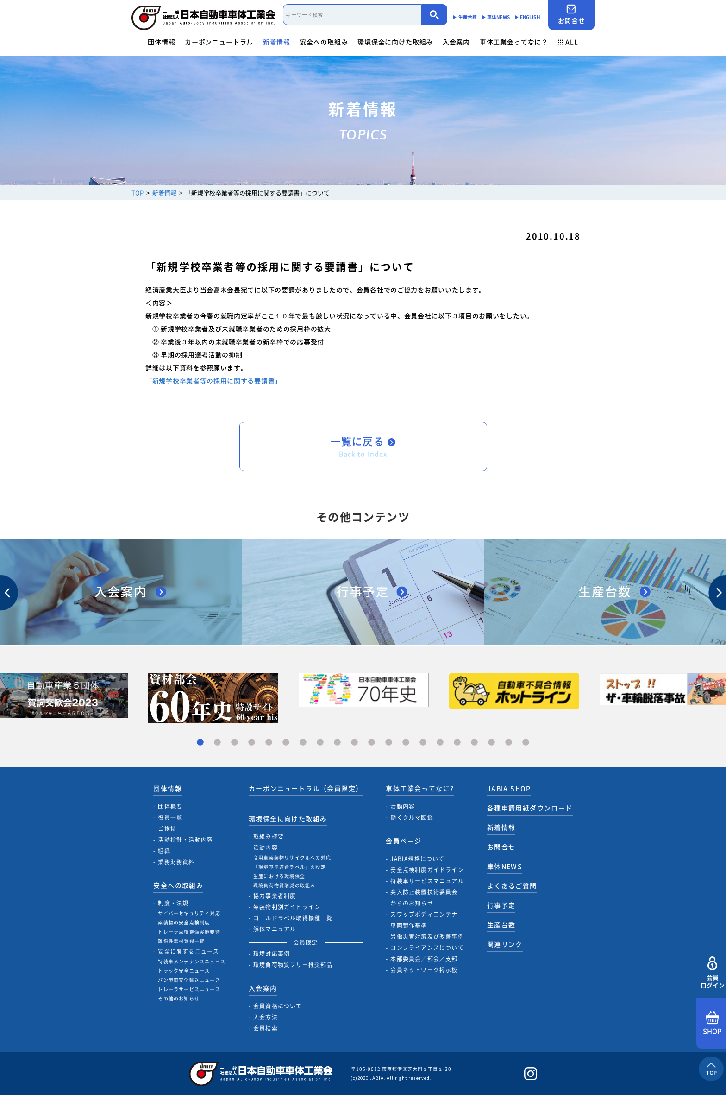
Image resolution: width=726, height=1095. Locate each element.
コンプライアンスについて (426, 947)
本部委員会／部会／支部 (423, 959)
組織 (164, 851)
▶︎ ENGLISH (527, 16)
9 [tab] (337, 743)
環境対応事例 (271, 953)
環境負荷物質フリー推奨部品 (293, 965)
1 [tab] (200, 743)
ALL (568, 41)
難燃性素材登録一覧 (181, 940)
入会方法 (265, 1017)
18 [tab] (491, 743)
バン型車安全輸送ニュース (189, 979)
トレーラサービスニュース (189, 989)
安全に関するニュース (188, 951)
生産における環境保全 (279, 876)
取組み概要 (268, 836)
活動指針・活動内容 (185, 839)
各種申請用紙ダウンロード (530, 807)
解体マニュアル (274, 929)
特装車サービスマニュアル (426, 881)
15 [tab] (440, 743)
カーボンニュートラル (219, 41)
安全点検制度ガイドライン (426, 870)
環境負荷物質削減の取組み (284, 885)
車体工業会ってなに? (420, 788)
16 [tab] (457, 743)
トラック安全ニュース (184, 970)
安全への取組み (324, 41)
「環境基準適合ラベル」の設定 (289, 866)
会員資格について (277, 1006)
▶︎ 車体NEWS (496, 16)
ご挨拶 (167, 828)
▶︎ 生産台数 (464, 16)
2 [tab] (217, 743)
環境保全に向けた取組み (395, 41)
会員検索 (265, 1028)
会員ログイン (712, 972)
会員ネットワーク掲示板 (423, 970)
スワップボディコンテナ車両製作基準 (423, 920)
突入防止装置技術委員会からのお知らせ (423, 897)
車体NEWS (504, 866)
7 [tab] (303, 743)
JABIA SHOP (509, 788)
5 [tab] (269, 743)
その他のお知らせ (179, 998)
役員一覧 (170, 817)
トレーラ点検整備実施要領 (189, 931)
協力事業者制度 (274, 896)
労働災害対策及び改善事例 (426, 936)
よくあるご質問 (512, 885)
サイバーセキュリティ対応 (189, 913)
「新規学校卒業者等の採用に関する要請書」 (213, 380)
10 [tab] (354, 743)
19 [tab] (509, 743)
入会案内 (456, 41)
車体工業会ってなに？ (514, 41)
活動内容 (265, 847)
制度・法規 (173, 903)
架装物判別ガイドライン (286, 907)
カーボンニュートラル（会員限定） (306, 788)
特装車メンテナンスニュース (191, 961)
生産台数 (501, 924)
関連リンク (505, 944)
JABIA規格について (417, 858)
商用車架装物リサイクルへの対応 (292, 857)
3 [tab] (234, 743)
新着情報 (276, 41)
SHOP (712, 1023)
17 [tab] (474, 743)
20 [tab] (526, 743)
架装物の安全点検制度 (184, 922)
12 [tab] (389, 743)
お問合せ (571, 14)
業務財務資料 (176, 862)
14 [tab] (423, 743)
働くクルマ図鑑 (411, 817)
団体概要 (170, 806)
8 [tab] (320, 743)
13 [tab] (406, 743)
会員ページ (403, 840)
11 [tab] (372, 743)
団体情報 (161, 41)
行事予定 (501, 905)
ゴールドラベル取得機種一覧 (293, 918)
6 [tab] (286, 743)
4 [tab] (252, 743)
